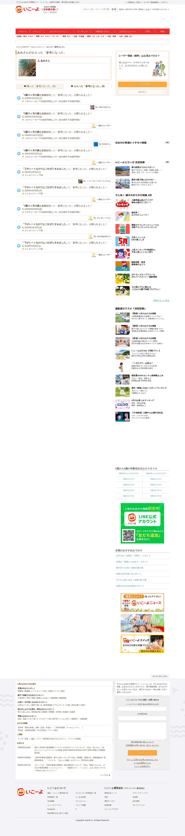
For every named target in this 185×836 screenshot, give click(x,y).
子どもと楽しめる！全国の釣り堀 (131, 580)
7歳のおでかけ (156, 490)
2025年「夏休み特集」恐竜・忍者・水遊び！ (35, 728)
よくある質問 (80, 797)
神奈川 (47, 36)
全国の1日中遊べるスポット (128, 574)
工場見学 (21, 698)
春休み (121, 9)
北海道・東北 (21, 36)
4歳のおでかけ (129, 485)
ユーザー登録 (23, 739)
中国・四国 (111, 36)
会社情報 (136, 801)
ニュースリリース (54, 805)
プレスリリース (139, 805)
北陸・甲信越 (79, 36)
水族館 (72, 712)
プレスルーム (80, 801)
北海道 (30, 36)
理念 (106, 797)
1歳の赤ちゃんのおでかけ (156, 473)
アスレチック (59, 705)
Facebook (51, 809)
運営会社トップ (110, 793)
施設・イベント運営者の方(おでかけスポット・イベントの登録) (56, 739)
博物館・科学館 (55, 712)
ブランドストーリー (140, 793)
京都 (98, 36)
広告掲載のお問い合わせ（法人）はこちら (142, 745)
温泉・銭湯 (22, 719)
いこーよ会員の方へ (142, 766)
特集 (162, 31)
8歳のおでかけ (129, 496)
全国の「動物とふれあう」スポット (132, 562)
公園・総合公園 (72, 705)
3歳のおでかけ (156, 479)
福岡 (130, 36)
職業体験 (62, 698)
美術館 (65, 712)
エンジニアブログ (111, 809)
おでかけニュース (127, 31)
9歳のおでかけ (156, 496)
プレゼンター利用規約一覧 (85, 793)
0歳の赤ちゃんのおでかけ (129, 473)
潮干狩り (55, 719)
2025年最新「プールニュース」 (68, 728)
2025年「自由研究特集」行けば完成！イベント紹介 (38, 730)
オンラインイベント (59, 31)
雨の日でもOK (131, 9)
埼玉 (57, 36)
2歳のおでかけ (129, 479)
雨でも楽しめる (24, 712)
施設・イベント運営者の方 (57, 793)
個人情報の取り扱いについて (142, 742)
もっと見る (104, 775)
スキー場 (31, 719)
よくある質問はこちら (142, 763)
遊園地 (20, 691)
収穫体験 (54, 698)
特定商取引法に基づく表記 (57, 813)
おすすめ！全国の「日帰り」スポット (133, 555)
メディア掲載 (80, 805)
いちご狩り (65, 719)
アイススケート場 (44, 719)
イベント (37, 31)
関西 (89, 36)
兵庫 (102, 36)
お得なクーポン (24, 705)
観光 (63, 691)
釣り (45, 691)
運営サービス (109, 801)
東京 (42, 36)
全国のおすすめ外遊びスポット (130, 586)
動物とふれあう (145, 9)
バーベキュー (37, 691)
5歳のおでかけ (156, 485)
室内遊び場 (36, 712)
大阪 (93, 36)
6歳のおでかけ (129, 490)
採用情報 (107, 805)
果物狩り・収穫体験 (79, 719)
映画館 (44, 712)
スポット (23, 31)
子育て (148, 31)
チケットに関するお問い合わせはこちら (142, 760)
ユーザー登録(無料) (151, 2)
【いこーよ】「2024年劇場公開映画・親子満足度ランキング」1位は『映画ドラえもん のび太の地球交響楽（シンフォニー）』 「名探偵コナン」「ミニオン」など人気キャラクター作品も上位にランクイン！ (70, 768)
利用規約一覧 (52, 797)
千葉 (53, 36)
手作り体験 (30, 698)
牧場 (50, 691)
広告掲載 (50, 801)
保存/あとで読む (133, 2)
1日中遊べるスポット (161, 9)
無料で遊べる (37, 705)
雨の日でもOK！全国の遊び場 (129, 568)
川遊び (82, 705)
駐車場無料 (48, 705)
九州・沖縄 (123, 36)
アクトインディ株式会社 (134, 788)
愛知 (68, 36)
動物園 (27, 691)
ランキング (82, 31)
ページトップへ (160, 676)
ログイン (164, 2)
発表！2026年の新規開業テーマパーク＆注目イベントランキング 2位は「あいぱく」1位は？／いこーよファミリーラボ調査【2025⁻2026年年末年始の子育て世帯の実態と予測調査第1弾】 (69, 750)
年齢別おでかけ (102, 31)
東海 (64, 36)
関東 (38, 36)
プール (56, 691)
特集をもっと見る (161, 300)
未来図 (135, 797)
